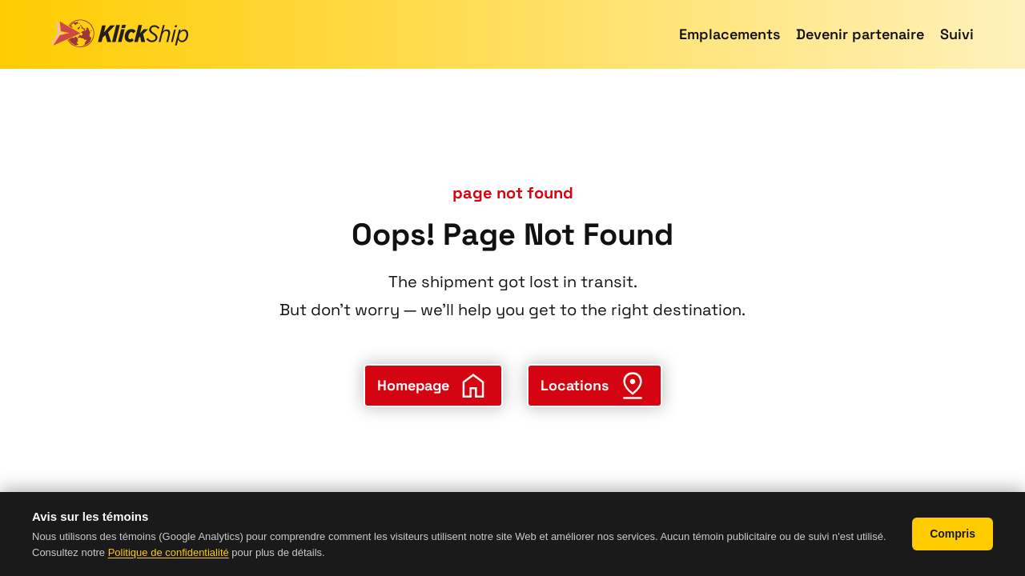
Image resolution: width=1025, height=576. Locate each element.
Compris (952, 533)
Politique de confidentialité (168, 552)
